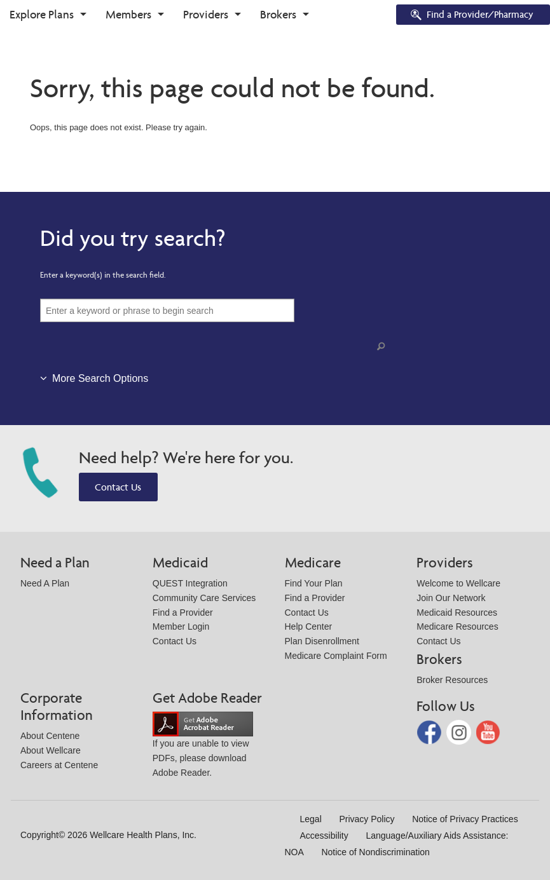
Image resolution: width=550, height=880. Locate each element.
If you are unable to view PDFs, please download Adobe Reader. (203, 747)
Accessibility (324, 835)
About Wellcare (50, 750)
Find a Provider (183, 612)
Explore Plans (42, 14)
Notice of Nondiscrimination (375, 852)
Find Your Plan (314, 583)
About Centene (49, 736)
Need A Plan (44, 583)
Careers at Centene (59, 765)
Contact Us (118, 487)
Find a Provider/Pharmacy (471, 15)
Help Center (309, 626)
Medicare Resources (457, 626)
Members (128, 14)
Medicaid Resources (456, 612)
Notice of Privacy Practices (465, 819)
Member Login (181, 626)
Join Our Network (450, 598)
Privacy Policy (366, 819)
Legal (311, 819)
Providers (205, 14)
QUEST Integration (190, 583)
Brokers (278, 14)
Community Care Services (204, 598)
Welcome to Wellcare (458, 583)
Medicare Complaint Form (336, 656)
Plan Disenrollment (322, 641)
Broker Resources (452, 680)
